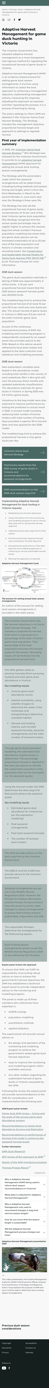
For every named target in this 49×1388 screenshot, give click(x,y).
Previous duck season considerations (16, 1327)
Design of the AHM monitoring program (24, 1162)
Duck (20, 9)
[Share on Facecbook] (15, 19)
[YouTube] (4, 1368)
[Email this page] (9, 19)
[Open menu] (4, 3)
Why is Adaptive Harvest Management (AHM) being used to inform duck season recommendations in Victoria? (22, 1184)
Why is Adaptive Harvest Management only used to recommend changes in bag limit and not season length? (21, 1209)
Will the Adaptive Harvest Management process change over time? (22, 1232)
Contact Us (30, 1348)
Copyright (6, 1343)
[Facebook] (9, 1368)
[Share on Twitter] (19, 19)
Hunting (12, 9)
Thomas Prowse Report (15, 1167)
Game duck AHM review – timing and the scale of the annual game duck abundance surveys (23, 1117)
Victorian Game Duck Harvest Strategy (16, 452)
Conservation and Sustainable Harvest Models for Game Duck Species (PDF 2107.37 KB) (23, 255)
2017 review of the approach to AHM (22, 1156)
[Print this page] (3, 19)
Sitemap (29, 1352)
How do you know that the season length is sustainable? (22, 1221)
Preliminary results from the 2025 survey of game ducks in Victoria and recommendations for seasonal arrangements (21, 472)
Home (4, 9)
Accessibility (31, 1343)
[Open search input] (45, 3)
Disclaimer (6, 1348)
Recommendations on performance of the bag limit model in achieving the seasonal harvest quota (24, 1138)
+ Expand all (39, 1173)
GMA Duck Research (13, 1151)
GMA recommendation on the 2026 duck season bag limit (21, 491)
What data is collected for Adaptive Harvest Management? (23, 1196)
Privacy (5, 1352)
